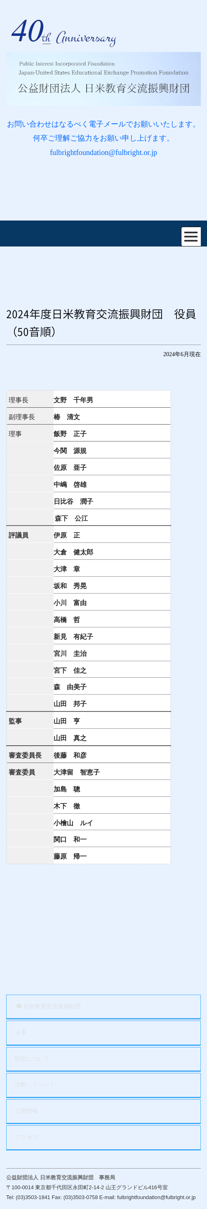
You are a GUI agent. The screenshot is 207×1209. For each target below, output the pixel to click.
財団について (32, 1059)
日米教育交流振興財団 (48, 1006)
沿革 (20, 1032)
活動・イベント (35, 1085)
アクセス (26, 1137)
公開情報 (26, 1111)
